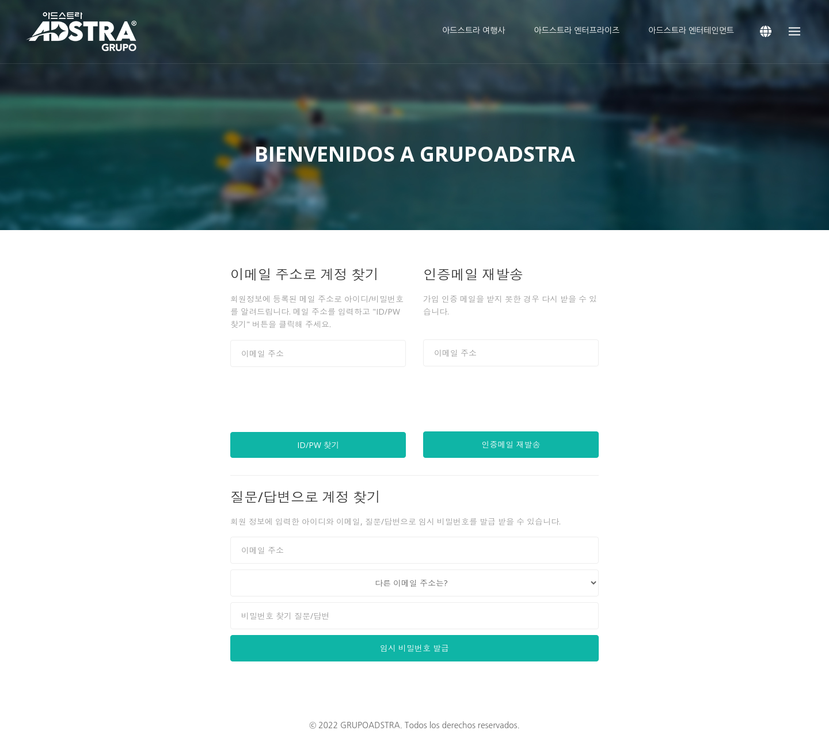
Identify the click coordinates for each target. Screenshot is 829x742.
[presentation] (317, 403)
